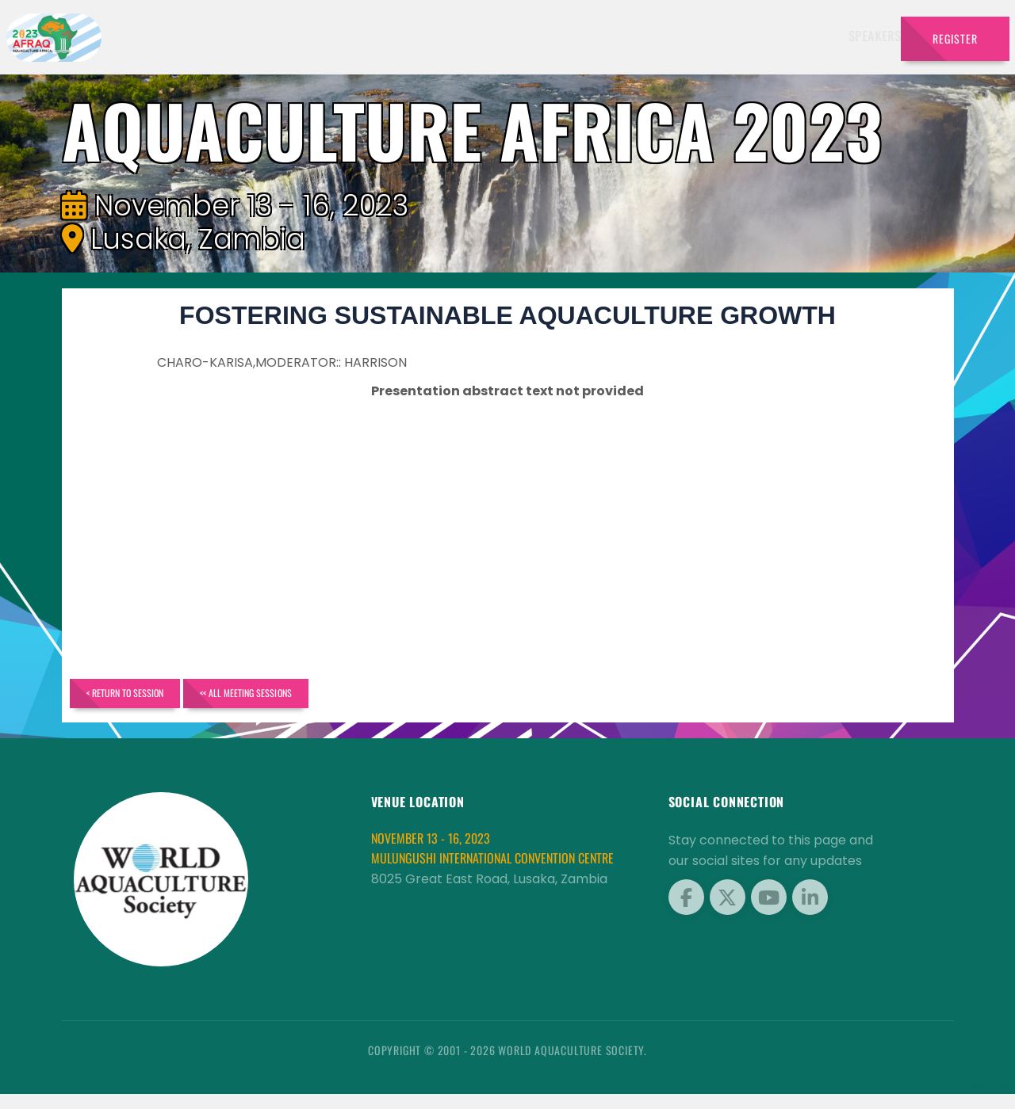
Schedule (549, 35)
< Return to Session (154, 700)
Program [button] (776, 35)
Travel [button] (848, 35)
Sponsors (622, 35)
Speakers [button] (381, 35)
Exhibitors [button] (465, 35)
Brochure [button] (696, 35)
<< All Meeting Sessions (336, 700)
